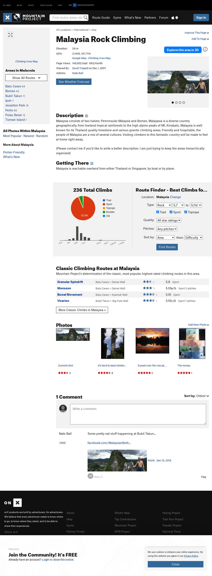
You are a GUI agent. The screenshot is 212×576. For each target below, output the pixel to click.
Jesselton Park (15, 105)
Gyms (117, 17)
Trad (161, 210)
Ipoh (8, 100)
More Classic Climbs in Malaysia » (82, 308)
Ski (60, 5)
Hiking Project (172, 511)
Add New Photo (198, 322)
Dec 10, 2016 (164, 458)
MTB (19, 5)
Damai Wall (118, 280)
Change (175, 195)
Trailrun (46, 5)
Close (175, 564)
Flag (203, 475)
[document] (175, 558)
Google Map (79, 58)
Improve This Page (197, 32)
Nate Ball (77, 73)
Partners (150, 17)
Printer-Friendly (14, 152)
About (71, 511)
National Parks (172, 529)
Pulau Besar (13, 115)
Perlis (9, 110)
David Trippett (80, 68)
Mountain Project (126, 523)
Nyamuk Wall (119, 292)
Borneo (10, 91)
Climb (7, 5)
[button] (152, 80)
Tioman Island (15, 119)
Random (42, 136)
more (151, 458)
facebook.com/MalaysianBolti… (109, 441)
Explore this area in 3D (183, 49)
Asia (93, 29)
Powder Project (172, 523)
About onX (11, 530)
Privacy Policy (191, 556)
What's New (132, 17)
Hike (31, 5)
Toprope (191, 210)
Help (70, 517)
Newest (29, 136)
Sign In (201, 17)
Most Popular (12, 136)
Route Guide (101, 17)
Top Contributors (126, 517)
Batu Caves (13, 86)
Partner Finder (76, 529)
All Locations (63, 29)
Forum (163, 17)
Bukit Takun (13, 96)
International (81, 29)
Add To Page (200, 38)
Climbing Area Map (26, 61)
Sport (175, 210)
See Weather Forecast (74, 81)
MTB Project (123, 529)
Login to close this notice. (58, 559)
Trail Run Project (173, 517)
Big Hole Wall (120, 299)
